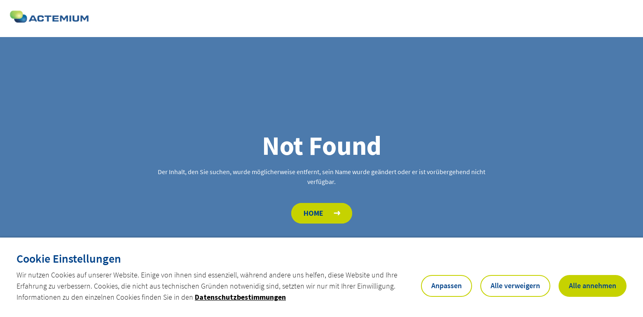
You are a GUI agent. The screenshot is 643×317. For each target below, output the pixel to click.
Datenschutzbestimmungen (240, 297)
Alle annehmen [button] (592, 285)
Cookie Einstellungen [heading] (68, 258)
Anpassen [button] (446, 285)
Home (313, 213)
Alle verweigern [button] (515, 285)
